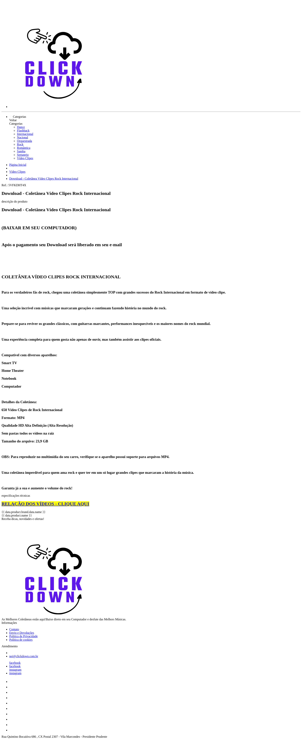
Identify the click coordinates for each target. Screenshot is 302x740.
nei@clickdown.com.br (23, 656)
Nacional (22, 137)
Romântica (23, 147)
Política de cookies (21, 639)
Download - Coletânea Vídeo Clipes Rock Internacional (43, 178)
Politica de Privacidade (23, 636)
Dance (21, 127)
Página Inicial (17, 164)
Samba (21, 151)
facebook (15, 662)
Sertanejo (23, 154)
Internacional (25, 134)
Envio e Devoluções (21, 632)
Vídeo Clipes (25, 158)
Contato (14, 629)
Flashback (23, 130)
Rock (20, 144)
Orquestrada (24, 141)
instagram (15, 669)
